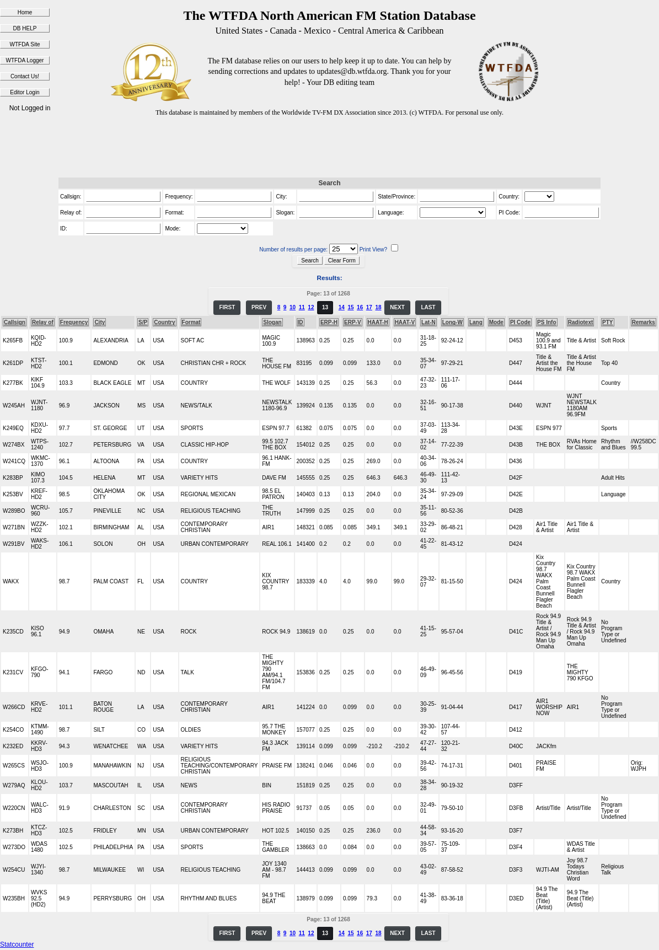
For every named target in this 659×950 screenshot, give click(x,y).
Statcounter (17, 944)
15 (350, 307)
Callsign (14, 322)
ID (300, 322)
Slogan (272, 322)
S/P (142, 322)
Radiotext (580, 322)
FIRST (227, 307)
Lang (476, 322)
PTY (607, 322)
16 (360, 307)
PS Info (546, 322)
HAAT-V (405, 322)
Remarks (643, 322)
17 (369, 307)
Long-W (452, 322)
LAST (428, 307)
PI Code (520, 322)
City (99, 322)
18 (378, 307)
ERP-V (352, 322)
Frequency (74, 322)
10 (293, 307)
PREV (258, 307)
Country (164, 322)
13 (325, 307)
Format (191, 322)
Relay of (42, 322)
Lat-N (428, 322)
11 (302, 307)
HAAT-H (378, 322)
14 (342, 307)
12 (311, 307)
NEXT (397, 307)
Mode (496, 322)
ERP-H (328, 322)
